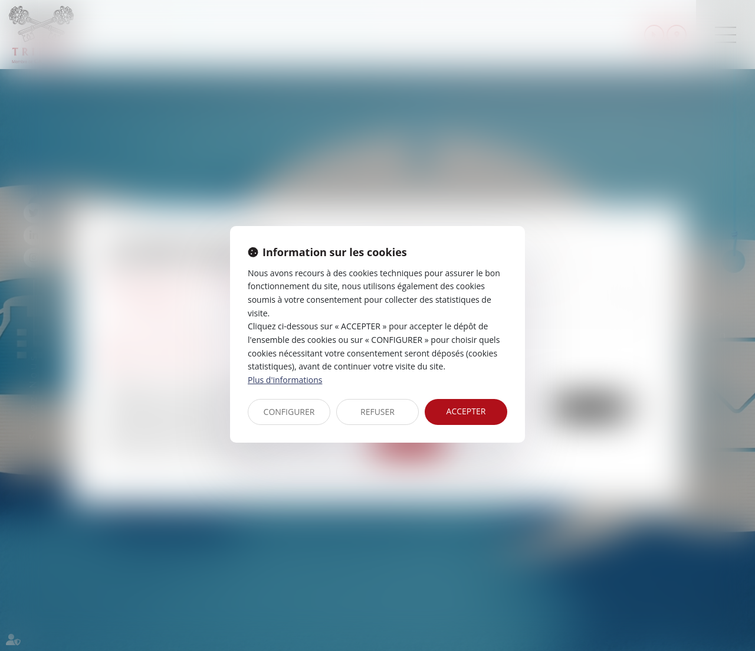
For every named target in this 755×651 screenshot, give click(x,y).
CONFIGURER (289, 411)
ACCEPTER (466, 411)
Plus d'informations (285, 379)
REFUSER (377, 411)
